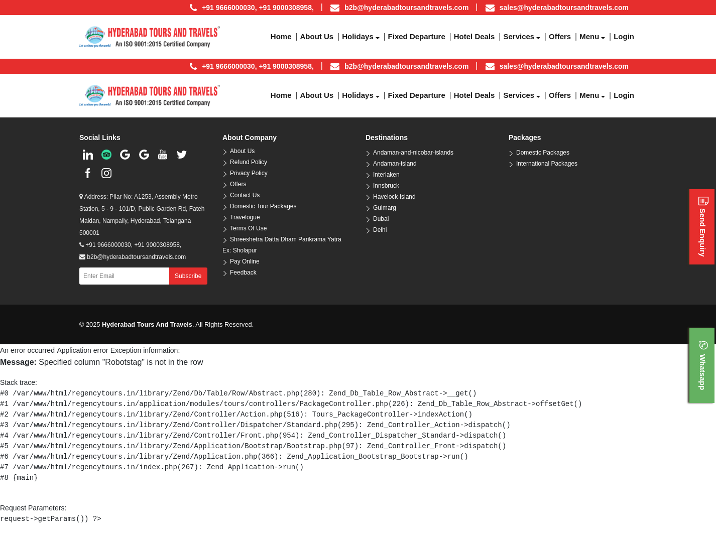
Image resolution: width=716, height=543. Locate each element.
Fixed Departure (416, 36)
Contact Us (245, 195)
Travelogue (245, 217)
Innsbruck (386, 185)
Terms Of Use (248, 228)
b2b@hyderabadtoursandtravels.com (406, 8)
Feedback (243, 272)
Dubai (381, 218)
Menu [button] (589, 36)
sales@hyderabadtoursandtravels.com (564, 8)
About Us (242, 151)
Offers (560, 36)
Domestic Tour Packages (263, 206)
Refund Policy (248, 162)
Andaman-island (395, 163)
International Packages (546, 163)
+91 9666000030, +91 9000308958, (130, 244)
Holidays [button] (358, 36)
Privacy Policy (249, 173)
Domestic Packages (542, 152)
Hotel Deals (474, 36)
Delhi (380, 229)
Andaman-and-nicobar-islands (413, 152)
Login (624, 36)
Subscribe (188, 276)
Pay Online (245, 261)
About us (317, 36)
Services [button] (518, 36)
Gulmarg (384, 207)
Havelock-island (394, 196)
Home (281, 36)
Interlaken (386, 174)
